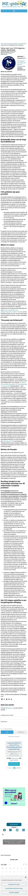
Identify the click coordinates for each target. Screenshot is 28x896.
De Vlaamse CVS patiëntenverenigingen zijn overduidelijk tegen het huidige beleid (14, 384)
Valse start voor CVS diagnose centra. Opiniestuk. (13, 49)
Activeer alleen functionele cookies (14, 888)
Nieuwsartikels (7, 43)
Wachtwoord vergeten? (14, 736)
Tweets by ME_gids (14, 841)
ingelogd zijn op (9, 708)
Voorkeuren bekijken (14, 892)
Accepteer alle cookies (14, 884)
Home (2, 43)
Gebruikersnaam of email (7, 715)
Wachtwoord (4, 721)
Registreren (21, 732)
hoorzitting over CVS (8, 441)
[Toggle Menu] (14, 11)
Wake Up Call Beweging (7, 53)
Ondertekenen (14, 764)
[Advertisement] (14, 27)
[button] (25, 877)
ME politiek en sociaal (17, 43)
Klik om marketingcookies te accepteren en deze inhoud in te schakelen (14, 841)
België (24, 43)
